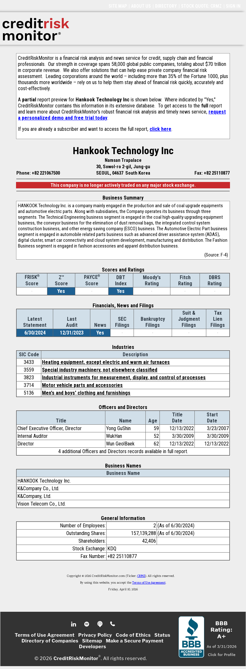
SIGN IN (233, 6)
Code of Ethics (133, 635)
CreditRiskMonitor (75, 658)
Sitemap (92, 641)
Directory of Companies (49, 641)
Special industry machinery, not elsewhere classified (99, 370)
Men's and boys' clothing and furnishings (86, 393)
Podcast (100, 624)
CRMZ (141, 576)
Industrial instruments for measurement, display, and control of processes (124, 377)
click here (160, 129)
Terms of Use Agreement (149, 583)
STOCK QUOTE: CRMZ (201, 6)
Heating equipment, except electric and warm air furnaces (106, 362)
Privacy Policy (95, 635)
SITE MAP (118, 6)
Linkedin (74, 624)
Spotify (87, 624)
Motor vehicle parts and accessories (82, 385)
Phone (113, 624)
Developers (92, 646)
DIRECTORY (166, 6)
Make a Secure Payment (134, 641)
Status (162, 635)
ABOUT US (141, 6)
